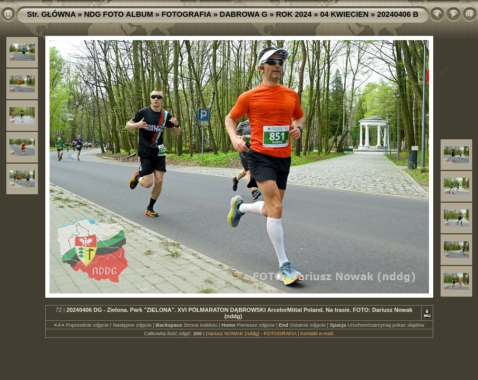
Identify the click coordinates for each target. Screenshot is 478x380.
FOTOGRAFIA (186, 14)
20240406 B (397, 14)
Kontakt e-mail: (317, 333)
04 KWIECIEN (344, 14)
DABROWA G (244, 14)
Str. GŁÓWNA (51, 14)
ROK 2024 (293, 14)
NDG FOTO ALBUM (118, 14)
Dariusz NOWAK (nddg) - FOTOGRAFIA (251, 333)
